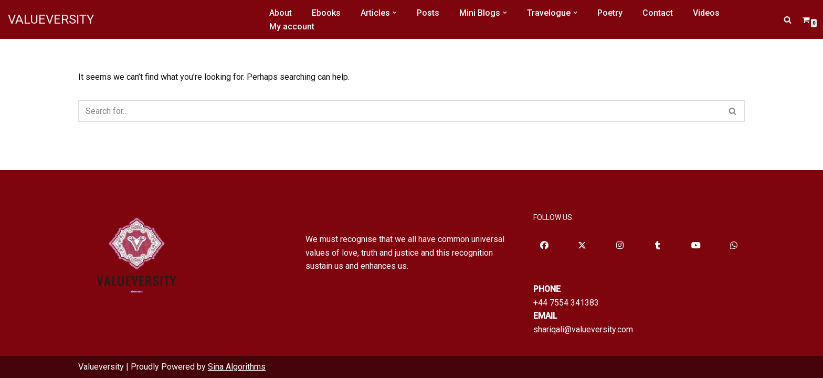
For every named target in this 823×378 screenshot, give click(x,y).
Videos (706, 13)
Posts (428, 13)
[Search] (788, 20)
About (280, 13)
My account (291, 27)
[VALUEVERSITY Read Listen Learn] (51, 19)
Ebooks (326, 13)
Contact (657, 13)
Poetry (609, 13)
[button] (395, 12)
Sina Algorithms (237, 367)
